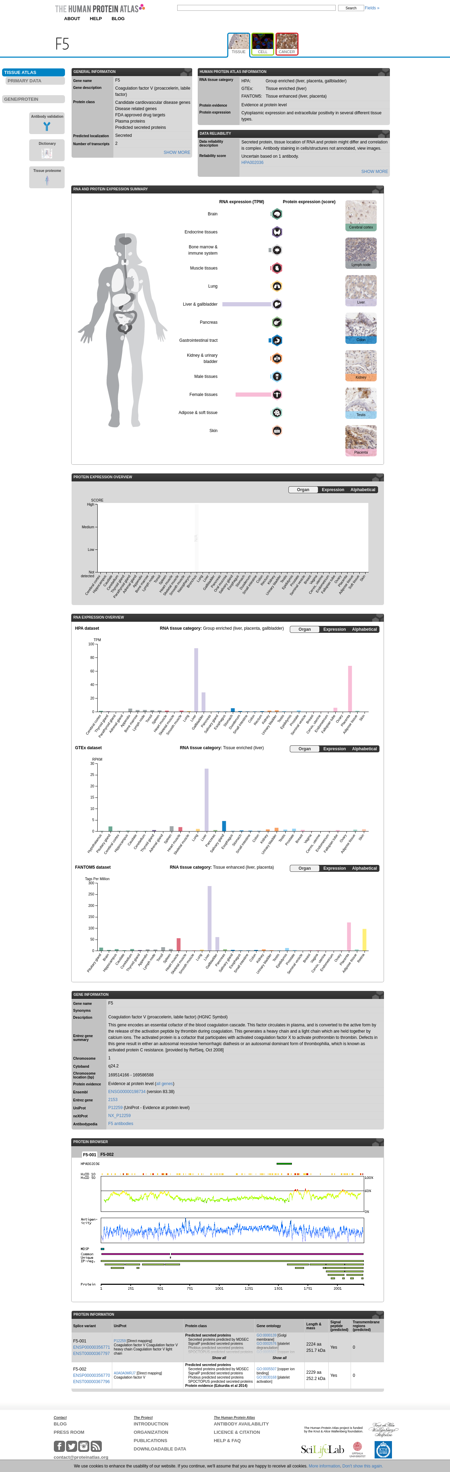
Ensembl (80, 1092)
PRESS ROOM (69, 1432)
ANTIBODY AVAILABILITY (241, 1423)
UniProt (79, 1108)
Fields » (372, 8)
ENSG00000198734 (127, 1091)
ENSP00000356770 (91, 1375)
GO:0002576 (266, 1344)
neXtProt (80, 1116)
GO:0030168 (266, 1377)
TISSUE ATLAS (20, 72)
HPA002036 (253, 162)
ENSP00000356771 (91, 1347)
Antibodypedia (85, 1124)
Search (351, 8)
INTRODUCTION (151, 1423)
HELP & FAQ (227, 1440)
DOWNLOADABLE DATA (160, 1449)
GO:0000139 (266, 1335)
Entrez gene (83, 1100)
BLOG (118, 18)
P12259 (115, 1107)
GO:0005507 (266, 1352)
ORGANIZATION (151, 1432)
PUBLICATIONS (150, 1440)
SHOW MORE (177, 152)
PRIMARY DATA (24, 80)
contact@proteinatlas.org (81, 1457)
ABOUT (72, 18)
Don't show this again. (362, 1466)
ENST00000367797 (91, 1353)
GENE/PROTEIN (21, 99)
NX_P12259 (119, 1115)
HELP (96, 18)
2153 (113, 1099)
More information (324, 1466)
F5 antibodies (120, 1123)
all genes (164, 1083)
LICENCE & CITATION (237, 1432)
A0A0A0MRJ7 (125, 1373)
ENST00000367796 (91, 1381)
